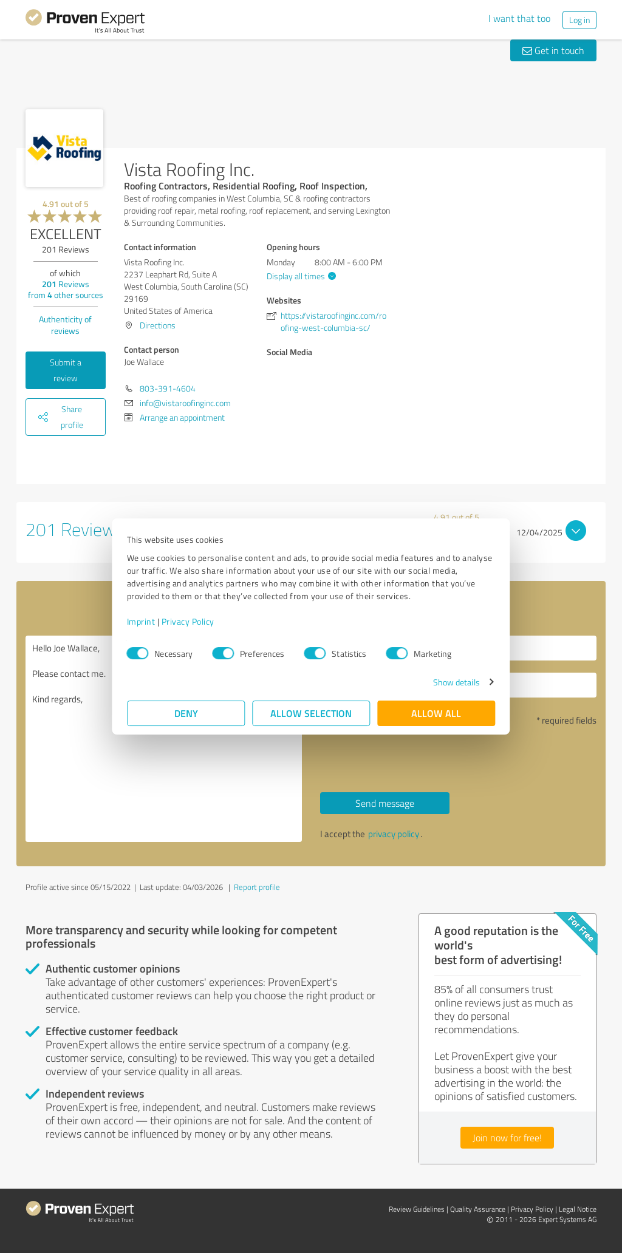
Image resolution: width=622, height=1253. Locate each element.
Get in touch (553, 50)
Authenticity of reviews (65, 324)
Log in (579, 19)
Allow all (436, 713)
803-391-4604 (168, 388)
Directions (158, 325)
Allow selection (311, 713)
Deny (186, 713)
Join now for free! (507, 1137)
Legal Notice (577, 1209)
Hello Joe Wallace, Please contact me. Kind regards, (164, 739)
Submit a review (65, 370)
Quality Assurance (477, 1209)
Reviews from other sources (65, 289)
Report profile (257, 886)
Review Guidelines (417, 1209)
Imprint (141, 621)
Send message (384, 803)
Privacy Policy (188, 621)
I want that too (519, 18)
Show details (455, 682)
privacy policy (393, 833)
